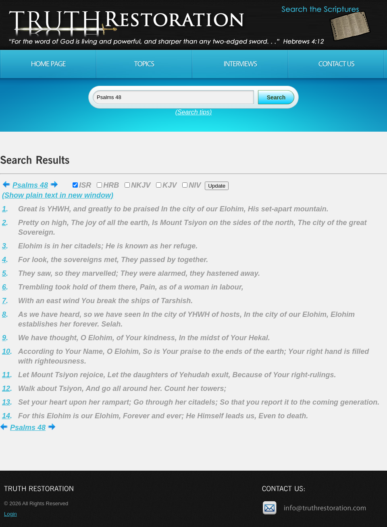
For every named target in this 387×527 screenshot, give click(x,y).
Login (10, 514)
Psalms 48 (30, 185)
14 (6, 416)
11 (6, 375)
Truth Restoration (192, 25)
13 (6, 402)
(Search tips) (193, 112)
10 (6, 351)
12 (6, 388)
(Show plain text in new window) (57, 195)
